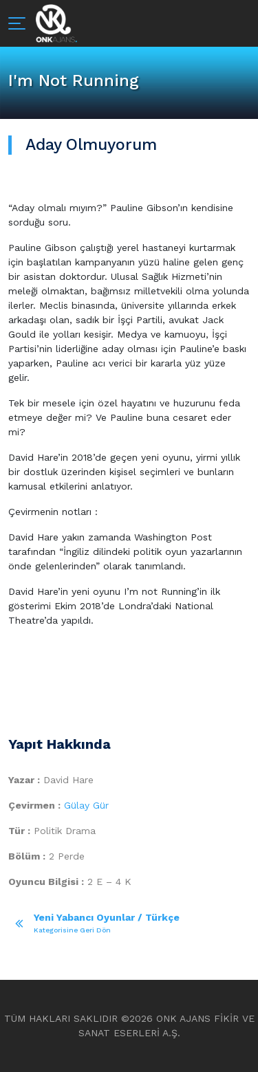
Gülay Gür (86, 805)
